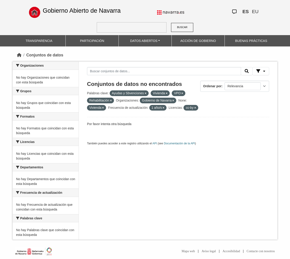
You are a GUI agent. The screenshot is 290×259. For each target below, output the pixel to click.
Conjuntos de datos (44, 55)
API (154, 143)
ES (245, 11)
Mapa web (188, 251)
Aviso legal (209, 251)
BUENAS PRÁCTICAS (251, 41)
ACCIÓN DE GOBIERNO (198, 41)
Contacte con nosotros (261, 251)
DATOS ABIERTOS (143, 41)
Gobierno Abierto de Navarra (82, 10)
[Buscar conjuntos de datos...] (164, 71)
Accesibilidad (231, 251)
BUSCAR (182, 27)
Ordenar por (212, 86)
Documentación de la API (179, 143)
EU (255, 11)
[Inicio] (19, 55)
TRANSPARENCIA (39, 41)
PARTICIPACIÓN (92, 41)
